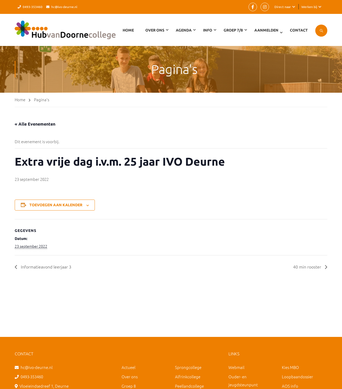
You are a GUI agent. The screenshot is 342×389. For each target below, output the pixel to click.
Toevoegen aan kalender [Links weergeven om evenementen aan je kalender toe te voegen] (55, 205)
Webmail (236, 367)
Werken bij (309, 7)
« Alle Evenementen (35, 124)
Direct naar (282, 7)
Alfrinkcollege (187, 376)
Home (128, 30)
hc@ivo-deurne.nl (64, 7)
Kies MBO (290, 367)
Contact (299, 30)
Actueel (128, 367)
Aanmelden (266, 30)
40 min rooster (307, 267)
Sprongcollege (188, 367)
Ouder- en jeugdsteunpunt (243, 380)
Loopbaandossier (297, 376)
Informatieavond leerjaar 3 (45, 267)
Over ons (130, 376)
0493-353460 (32, 7)
